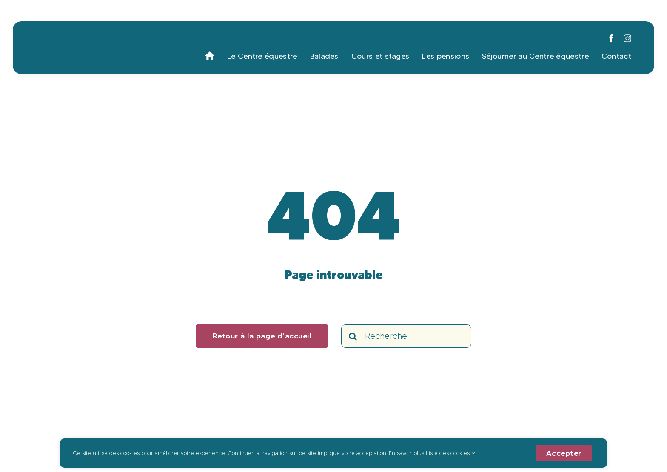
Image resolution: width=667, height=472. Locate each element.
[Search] (353, 336)
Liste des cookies (450, 452)
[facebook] (611, 38)
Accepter (563, 453)
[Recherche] (406, 336)
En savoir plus (406, 452)
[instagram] (627, 38)
